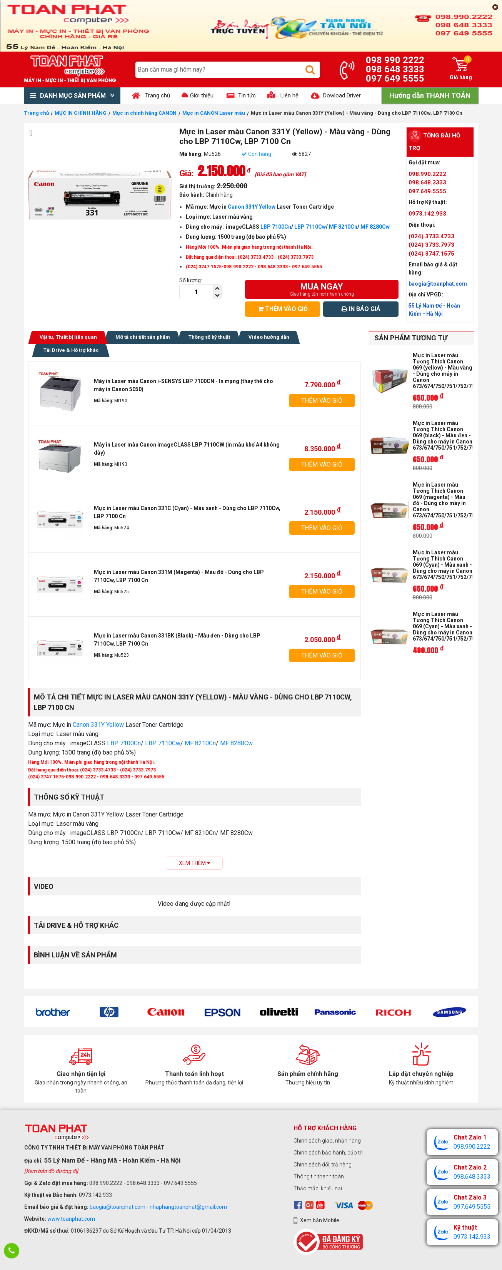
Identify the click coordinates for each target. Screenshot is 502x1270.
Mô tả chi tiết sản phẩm (142, 337)
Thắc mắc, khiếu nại (318, 1188)
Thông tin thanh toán (319, 1176)
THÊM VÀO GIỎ (283, 309)
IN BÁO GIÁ (361, 309)
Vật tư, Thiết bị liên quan (68, 337)
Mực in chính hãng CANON (144, 113)
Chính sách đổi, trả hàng (323, 1164)
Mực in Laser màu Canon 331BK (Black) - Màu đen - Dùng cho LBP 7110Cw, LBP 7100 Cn (177, 639)
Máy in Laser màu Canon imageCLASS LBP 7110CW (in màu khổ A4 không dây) (187, 449)
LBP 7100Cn (275, 227)
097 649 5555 (395, 78)
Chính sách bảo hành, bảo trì (328, 1153)
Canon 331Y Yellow (251, 207)
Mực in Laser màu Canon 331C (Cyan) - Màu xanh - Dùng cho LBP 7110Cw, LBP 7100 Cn (187, 512)
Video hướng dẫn (268, 337)
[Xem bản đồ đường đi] (51, 1171)
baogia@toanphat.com (117, 1207)
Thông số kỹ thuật (209, 337)
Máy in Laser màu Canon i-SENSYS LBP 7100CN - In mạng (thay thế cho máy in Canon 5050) (183, 385)
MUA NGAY (322, 289)
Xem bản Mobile (319, 1220)
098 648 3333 (395, 69)
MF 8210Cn (343, 227)
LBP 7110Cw (310, 227)
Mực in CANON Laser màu (213, 113)
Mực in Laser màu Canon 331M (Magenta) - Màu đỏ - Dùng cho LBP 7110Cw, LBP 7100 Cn (179, 576)
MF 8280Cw (375, 227)
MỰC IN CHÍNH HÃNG (81, 113)
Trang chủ (36, 113)
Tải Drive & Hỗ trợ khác (71, 350)
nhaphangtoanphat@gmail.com (188, 1207)
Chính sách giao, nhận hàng (327, 1141)
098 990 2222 (395, 60)
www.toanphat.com (71, 1219)
